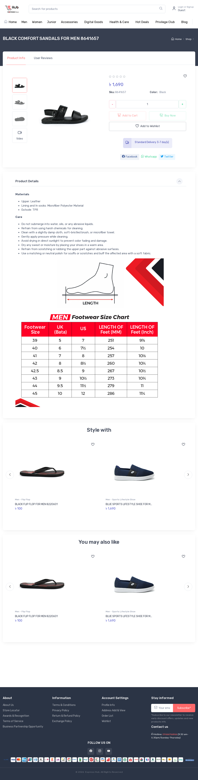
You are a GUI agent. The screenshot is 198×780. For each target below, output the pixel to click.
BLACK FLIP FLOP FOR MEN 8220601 (36, 504)
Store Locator (11, 710)
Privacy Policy (60, 710)
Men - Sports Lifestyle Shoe (120, 499)
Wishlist (106, 721)
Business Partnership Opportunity (23, 726)
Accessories (69, 22)
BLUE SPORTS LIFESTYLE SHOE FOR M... (129, 504)
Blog (184, 22)
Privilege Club (165, 22)
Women (37, 22)
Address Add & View (113, 710)
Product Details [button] (27, 181)
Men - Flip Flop (22, 499)
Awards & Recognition (16, 715)
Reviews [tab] (43, 58)
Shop (189, 39)
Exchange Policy (62, 721)
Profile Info (108, 705)
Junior (51, 22)
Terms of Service (13, 721)
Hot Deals (142, 22)
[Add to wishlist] (185, 76)
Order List (107, 715)
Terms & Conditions (64, 705)
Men (24, 22)
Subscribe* (184, 708)
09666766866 (170, 734)
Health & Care (119, 22)
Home (10, 22)
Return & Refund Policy (66, 715)
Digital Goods (93, 22)
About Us (8, 705)
